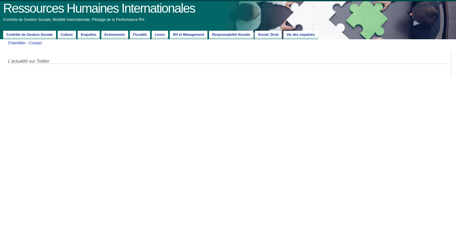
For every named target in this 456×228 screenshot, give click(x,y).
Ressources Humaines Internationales (99, 8)
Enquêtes (89, 34)
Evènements (114, 34)
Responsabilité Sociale (231, 34)
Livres (160, 34)
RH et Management (188, 34)
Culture (67, 34)
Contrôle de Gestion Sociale (29, 34)
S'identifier (17, 43)
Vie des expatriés (301, 34)
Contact (35, 43)
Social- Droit (268, 34)
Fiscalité (140, 34)
